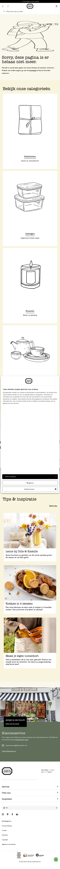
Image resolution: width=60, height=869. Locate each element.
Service (5, 786)
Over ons (6, 793)
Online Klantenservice (9, 751)
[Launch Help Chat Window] (56, 859)
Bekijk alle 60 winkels (12, 723)
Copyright (5, 839)
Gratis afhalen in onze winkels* (31, 1)
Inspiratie (7, 799)
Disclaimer (5, 835)
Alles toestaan (30, 476)
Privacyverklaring (7, 826)
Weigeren (30, 483)
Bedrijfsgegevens (6, 821)
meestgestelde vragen (21, 739)
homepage (32, 70)
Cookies (4, 830)
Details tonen (40, 489)
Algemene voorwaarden (9, 844)
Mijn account (8, 6)
